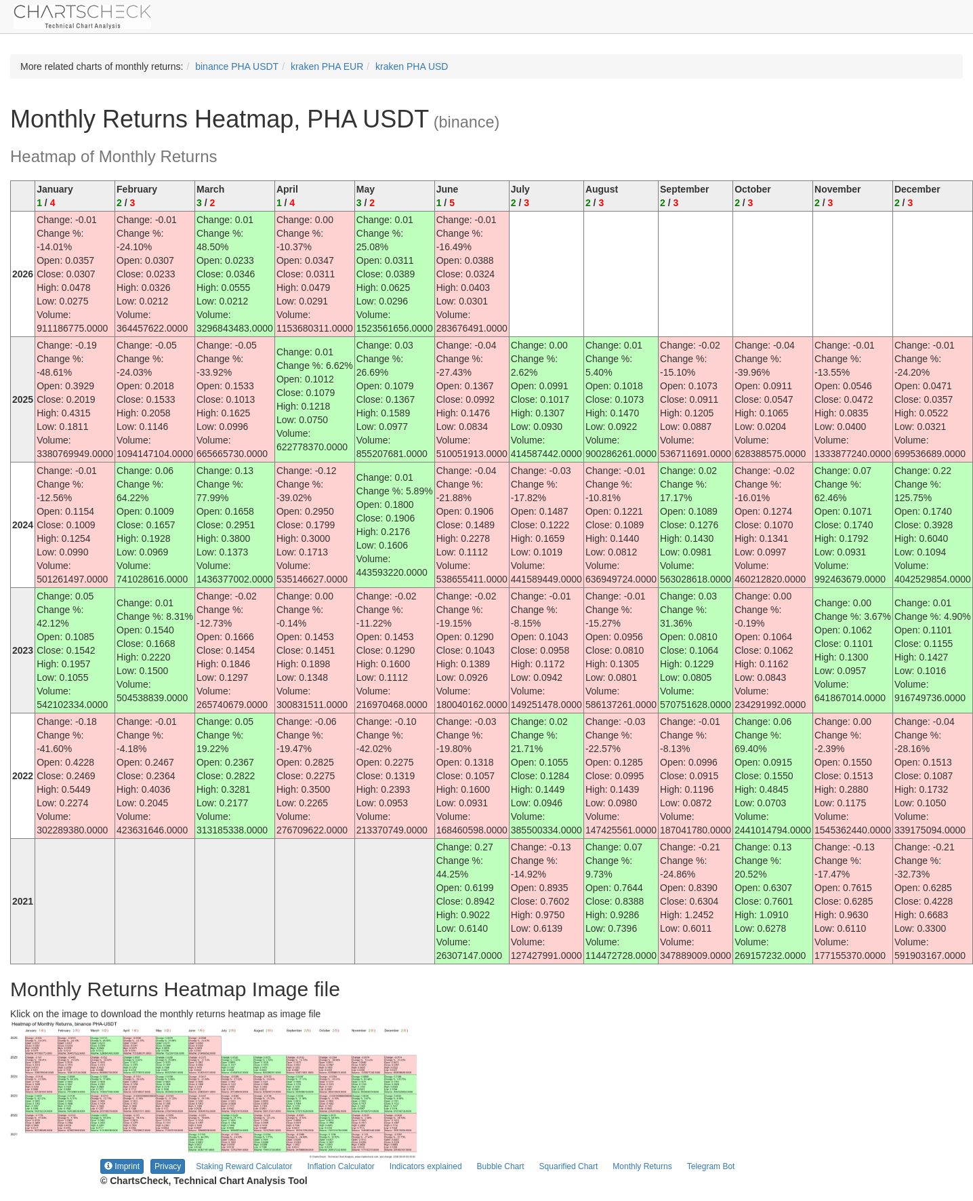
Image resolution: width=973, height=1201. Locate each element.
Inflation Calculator (340, 1166)
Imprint (122, 1166)
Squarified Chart (568, 1166)
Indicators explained (426, 1166)
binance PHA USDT (236, 66)
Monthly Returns (642, 1166)
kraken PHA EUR (327, 66)
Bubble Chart (500, 1166)
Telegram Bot (711, 1166)
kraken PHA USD (411, 66)
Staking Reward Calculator (244, 1166)
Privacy (167, 1166)
